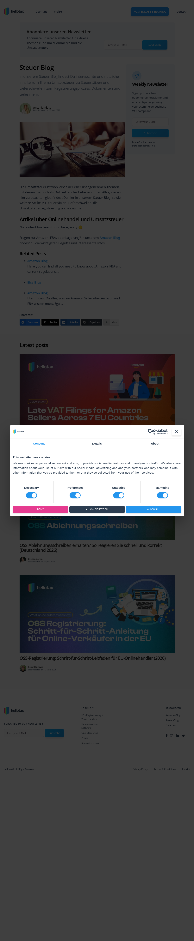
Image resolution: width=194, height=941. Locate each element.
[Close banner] (176, 431)
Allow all (153, 509)
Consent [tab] (39, 443)
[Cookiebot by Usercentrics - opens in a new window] (151, 432)
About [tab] (155, 443)
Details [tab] (97, 443)
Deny (40, 509)
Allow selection (97, 509)
